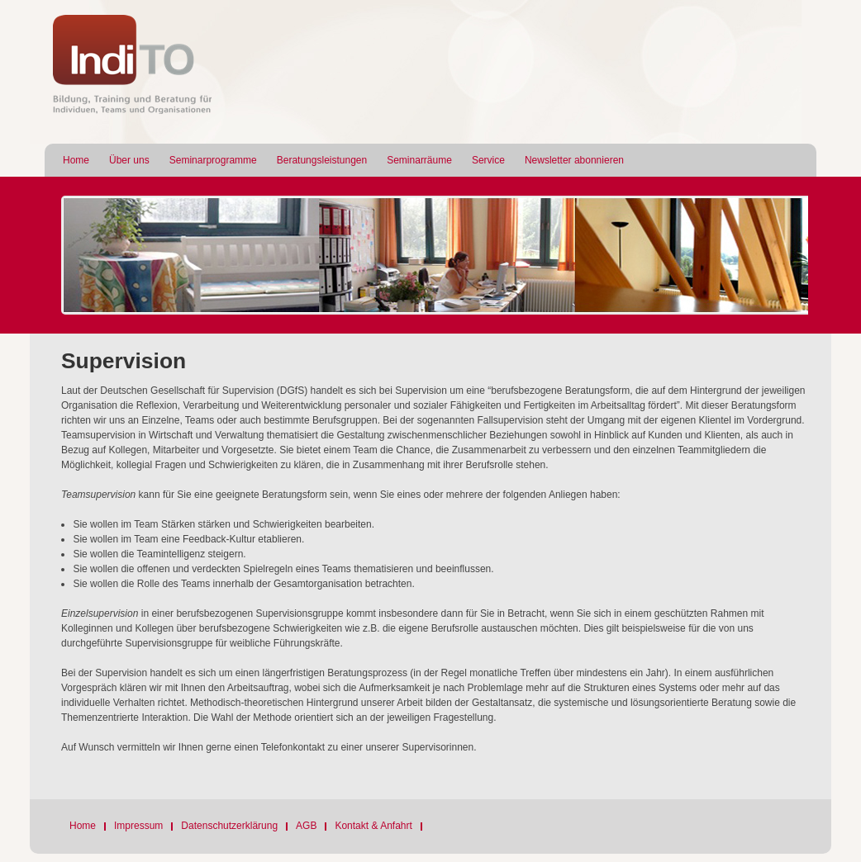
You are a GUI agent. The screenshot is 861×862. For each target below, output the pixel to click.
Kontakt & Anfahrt (373, 825)
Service (488, 160)
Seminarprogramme (213, 160)
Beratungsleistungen (322, 160)
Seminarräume (419, 160)
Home (76, 160)
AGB (306, 825)
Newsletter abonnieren (574, 160)
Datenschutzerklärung (229, 825)
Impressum (138, 825)
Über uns (129, 160)
